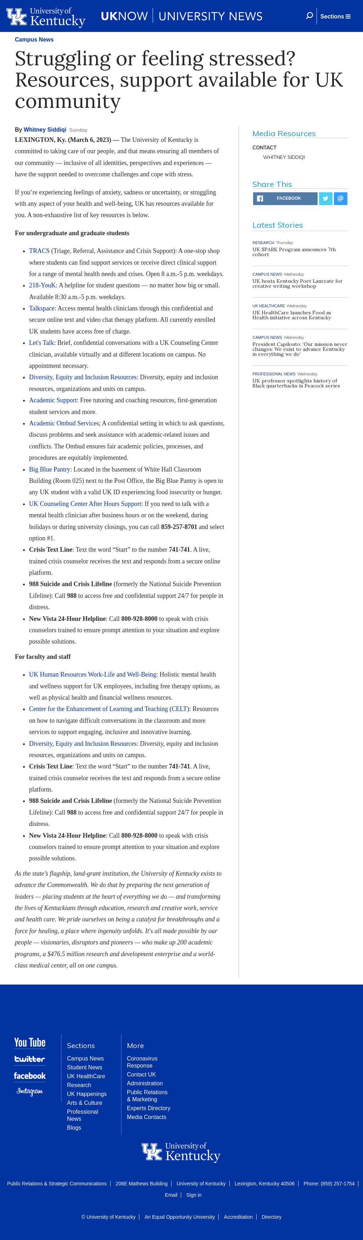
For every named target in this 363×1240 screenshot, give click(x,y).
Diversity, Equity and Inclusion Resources (82, 377)
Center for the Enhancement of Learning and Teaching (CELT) (109, 708)
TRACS (39, 250)
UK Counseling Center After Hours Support (85, 503)
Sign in (194, 1195)
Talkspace (42, 308)
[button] (335, 16)
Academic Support (53, 400)
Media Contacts (146, 1117)
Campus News (34, 40)
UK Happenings (87, 1094)
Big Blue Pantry (49, 469)
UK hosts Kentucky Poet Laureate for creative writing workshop (297, 283)
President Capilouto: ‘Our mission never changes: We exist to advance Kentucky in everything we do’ (299, 349)
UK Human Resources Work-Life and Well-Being (92, 674)
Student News (84, 1067)
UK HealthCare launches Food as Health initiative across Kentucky (291, 315)
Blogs (74, 1128)
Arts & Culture (84, 1103)
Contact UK (141, 1074)
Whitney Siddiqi (45, 130)
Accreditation (238, 1217)
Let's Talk (41, 342)
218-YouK (42, 285)
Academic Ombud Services (64, 423)
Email (171, 1195)
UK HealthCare (86, 1076)
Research (79, 1085)
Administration (145, 1083)
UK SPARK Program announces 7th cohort (294, 252)
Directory (271, 1217)
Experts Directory (149, 1108)
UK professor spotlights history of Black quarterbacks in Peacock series (296, 383)
